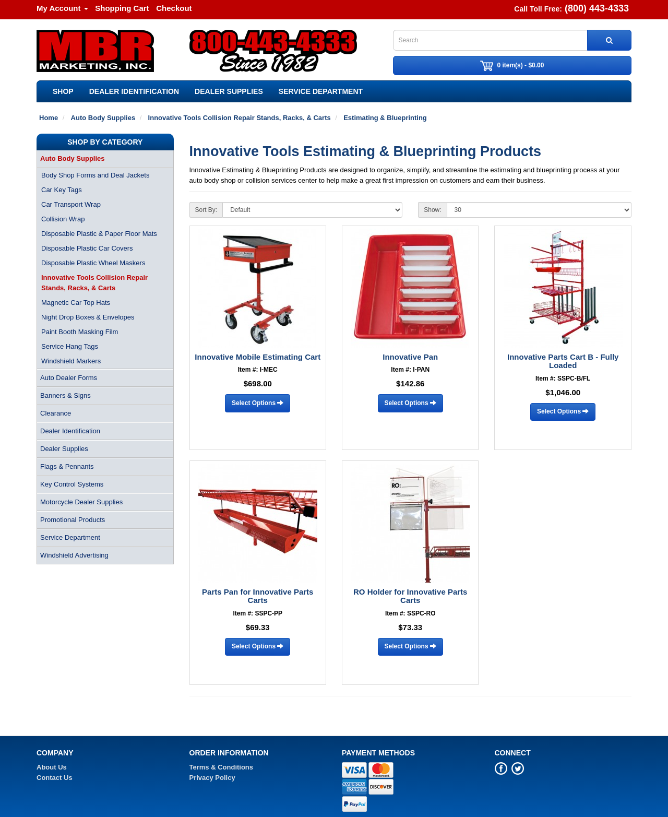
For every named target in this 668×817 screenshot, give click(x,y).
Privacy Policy (212, 778)
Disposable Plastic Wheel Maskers (93, 263)
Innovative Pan (410, 356)
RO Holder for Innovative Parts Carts (410, 596)
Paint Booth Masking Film (79, 332)
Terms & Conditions (221, 767)
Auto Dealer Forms (68, 378)
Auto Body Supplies (72, 158)
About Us (52, 767)
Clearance (55, 413)
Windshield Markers (71, 361)
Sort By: (206, 210)
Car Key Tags (61, 190)
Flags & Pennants (67, 466)
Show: (432, 210)
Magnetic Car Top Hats (75, 302)
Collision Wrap (63, 219)
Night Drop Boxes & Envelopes (87, 317)
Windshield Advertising (74, 555)
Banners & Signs (65, 395)
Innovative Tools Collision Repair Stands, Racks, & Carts (94, 283)
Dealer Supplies (229, 91)
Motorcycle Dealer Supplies (81, 502)
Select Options (257, 403)
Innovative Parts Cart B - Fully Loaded (562, 361)
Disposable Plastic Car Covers (87, 248)
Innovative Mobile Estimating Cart (257, 356)
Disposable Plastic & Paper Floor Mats (99, 234)
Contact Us (55, 778)
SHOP (63, 91)
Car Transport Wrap (71, 204)
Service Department (321, 91)
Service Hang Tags (69, 346)
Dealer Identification (134, 91)
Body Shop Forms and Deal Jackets (95, 175)
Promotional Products (72, 520)
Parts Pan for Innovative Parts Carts (257, 596)
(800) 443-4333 (597, 8)
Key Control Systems (71, 484)
